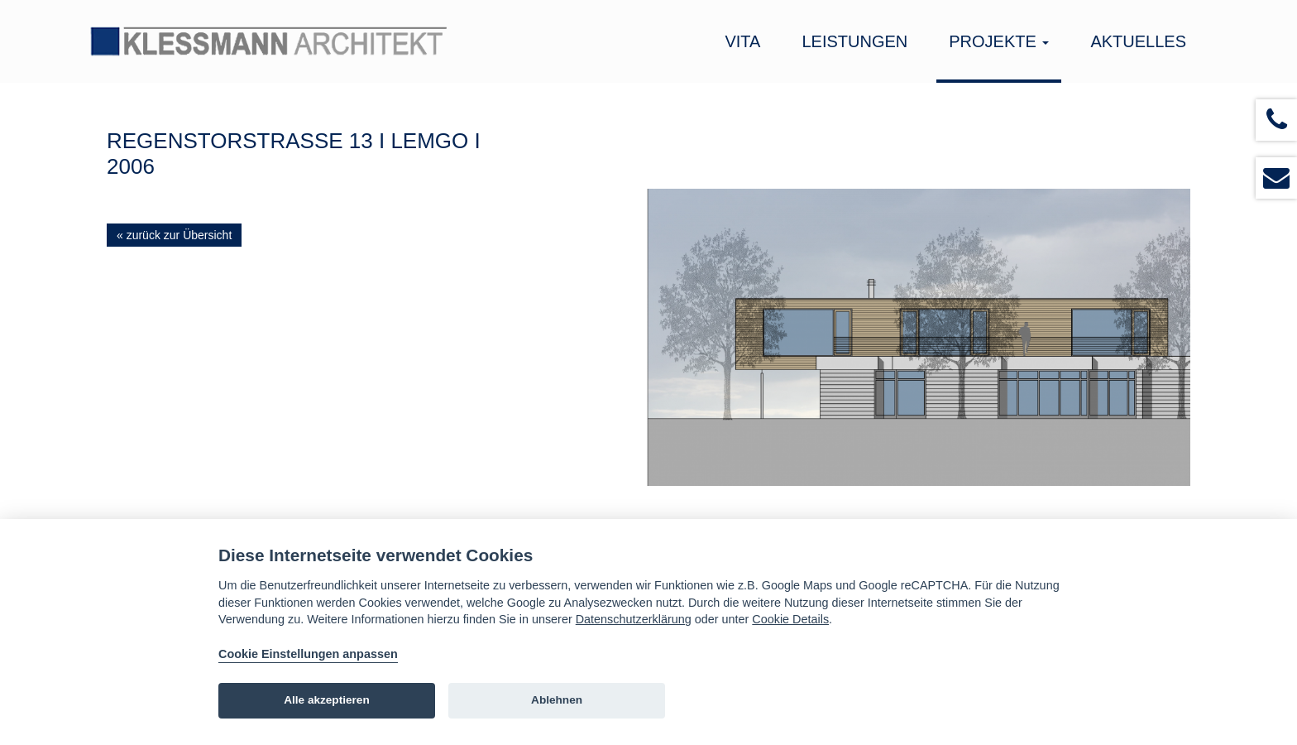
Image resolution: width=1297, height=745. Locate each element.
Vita (742, 41)
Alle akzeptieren (327, 700)
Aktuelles (1138, 41)
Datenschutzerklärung (634, 619)
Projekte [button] (999, 41)
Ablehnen (556, 700)
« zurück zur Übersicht (174, 235)
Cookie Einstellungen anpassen (308, 654)
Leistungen (854, 41)
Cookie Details (790, 619)
